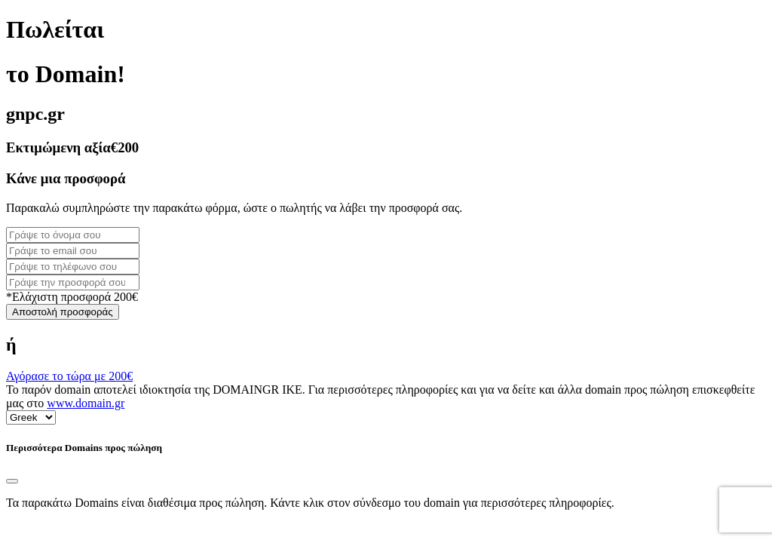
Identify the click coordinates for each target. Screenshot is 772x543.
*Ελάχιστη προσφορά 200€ (72, 296)
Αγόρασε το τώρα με (69, 376)
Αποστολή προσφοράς (62, 312)
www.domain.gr (85, 403)
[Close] (12, 481)
